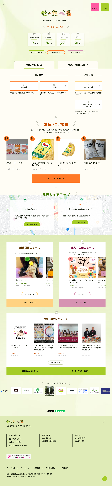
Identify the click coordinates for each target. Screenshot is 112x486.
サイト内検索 (10, 468)
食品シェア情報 (88, 87)
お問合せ (77, 435)
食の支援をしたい (16, 439)
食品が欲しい (14, 435)
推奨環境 (37, 468)
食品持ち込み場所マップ (19, 445)
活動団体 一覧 (28, 302)
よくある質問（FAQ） (81, 438)
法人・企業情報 (46, 438)
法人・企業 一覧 (81, 302)
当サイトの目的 (35, 52)
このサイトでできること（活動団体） (88, 105)
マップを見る (31, 224)
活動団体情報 (46, 435)
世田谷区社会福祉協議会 (30, 371)
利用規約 (65, 468)
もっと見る (28, 294)
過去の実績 (74, 52)
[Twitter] (104, 421)
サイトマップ (24, 468)
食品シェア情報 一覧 (55, 178)
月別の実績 (55, 52)
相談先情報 (24, 87)
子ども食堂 (54, 87)
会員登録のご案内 (80, 441)
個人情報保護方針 (51, 468)
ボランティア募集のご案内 (79, 371)
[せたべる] (15, 422)
